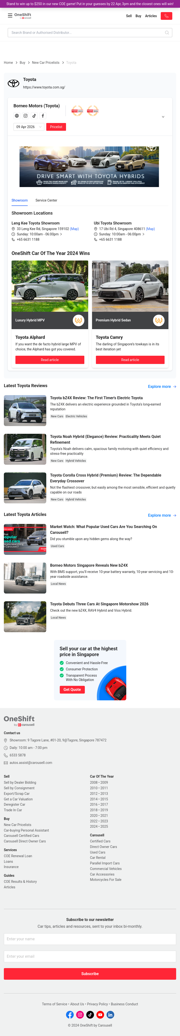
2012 (94, 794)
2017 (104, 804)
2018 (94, 810)
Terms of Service (54, 1004)
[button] (43, 234)
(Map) (74, 229)
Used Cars (98, 852)
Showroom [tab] (20, 200)
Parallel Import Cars (105, 863)
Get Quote (72, 689)
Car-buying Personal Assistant (26, 830)
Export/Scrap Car (17, 794)
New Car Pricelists (46, 63)
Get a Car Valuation (18, 799)
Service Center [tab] (46, 200)
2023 (104, 821)
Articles (9, 887)
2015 (104, 799)
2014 (94, 799)
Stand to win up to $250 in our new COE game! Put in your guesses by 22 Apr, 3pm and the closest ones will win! (90, 4)
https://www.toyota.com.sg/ (44, 87)
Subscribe (90, 973)
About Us (77, 1004)
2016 (94, 804)
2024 (94, 826)
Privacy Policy (97, 1004)
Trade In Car (13, 810)
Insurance (11, 867)
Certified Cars (100, 841)
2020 (94, 816)
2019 (104, 810)
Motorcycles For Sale (106, 880)
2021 (104, 816)
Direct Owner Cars (103, 847)
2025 (104, 826)
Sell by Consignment (19, 788)
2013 (104, 794)
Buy (22, 63)
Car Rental (98, 858)
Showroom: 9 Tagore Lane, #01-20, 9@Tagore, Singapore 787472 (58, 740)
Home (8, 63)
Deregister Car (14, 804)
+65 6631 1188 (28, 239)
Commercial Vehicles (106, 869)
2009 (104, 782)
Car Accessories (102, 874)
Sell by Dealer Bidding (20, 782)
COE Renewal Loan (18, 856)
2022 (94, 821)
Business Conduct (124, 1004)
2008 (94, 782)
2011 (104, 788)
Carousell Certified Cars (21, 836)
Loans (8, 861)
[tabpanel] (90, 226)
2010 (94, 788)
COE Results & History (20, 882)
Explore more (162, 386)
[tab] (90, 117)
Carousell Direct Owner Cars (25, 841)
